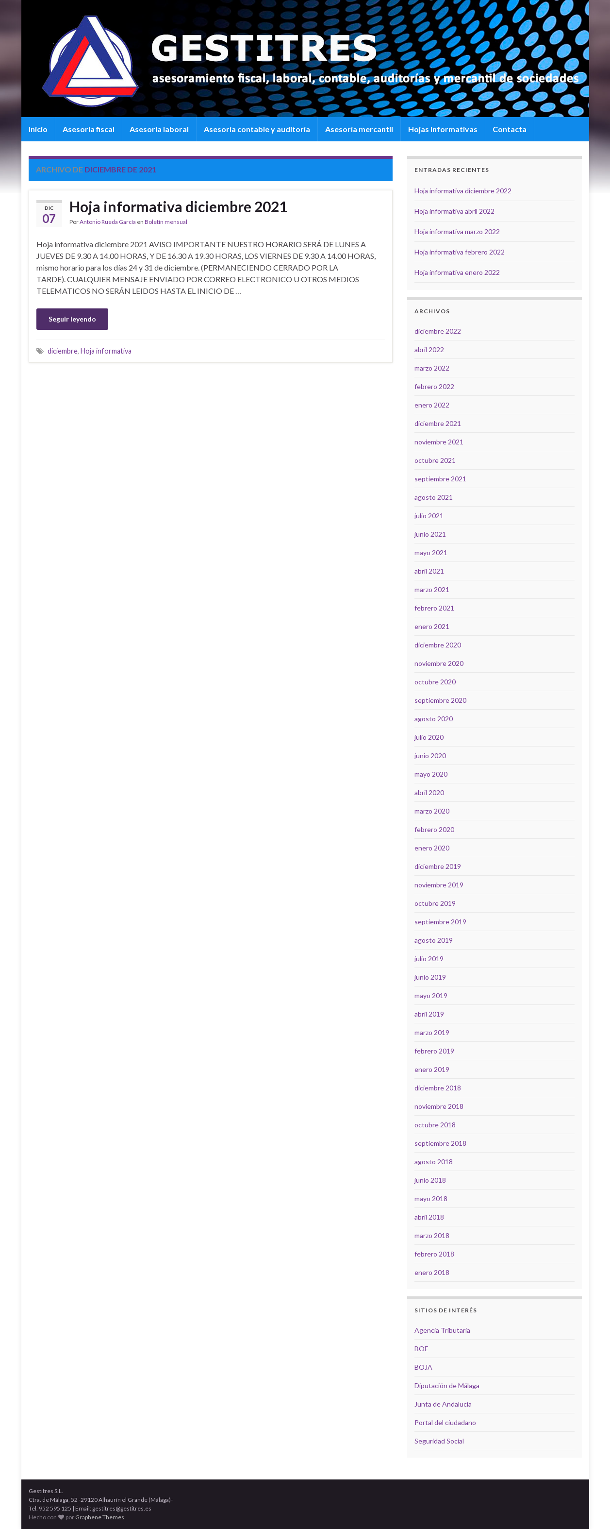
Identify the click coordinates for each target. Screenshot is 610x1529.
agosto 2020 (433, 718)
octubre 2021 (435, 460)
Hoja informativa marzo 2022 (457, 231)
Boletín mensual (166, 221)
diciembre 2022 (437, 331)
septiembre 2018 (440, 1143)
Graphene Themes (99, 1517)
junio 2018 (430, 1180)
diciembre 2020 (437, 645)
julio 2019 (429, 958)
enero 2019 (431, 1069)
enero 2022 (431, 405)
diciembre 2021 (437, 423)
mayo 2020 (430, 774)
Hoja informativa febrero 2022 (459, 252)
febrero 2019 (434, 1051)
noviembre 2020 (438, 663)
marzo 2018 (431, 1235)
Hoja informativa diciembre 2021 (178, 206)
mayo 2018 (430, 1198)
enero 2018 (431, 1272)
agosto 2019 (433, 940)
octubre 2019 (435, 903)
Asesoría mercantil (359, 129)
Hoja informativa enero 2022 (457, 272)
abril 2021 (429, 571)
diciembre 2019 (437, 866)
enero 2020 (431, 848)
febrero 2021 (434, 608)
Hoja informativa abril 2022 (454, 211)
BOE (421, 1348)
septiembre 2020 (440, 700)
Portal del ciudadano (445, 1422)
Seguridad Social (439, 1441)
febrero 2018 (434, 1254)
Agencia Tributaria (442, 1330)
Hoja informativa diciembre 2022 (462, 191)
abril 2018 (429, 1217)
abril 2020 (429, 792)
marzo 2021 (431, 589)
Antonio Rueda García (108, 221)
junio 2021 (430, 534)
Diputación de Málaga (446, 1385)
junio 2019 (430, 977)
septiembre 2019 (440, 921)
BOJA (423, 1367)
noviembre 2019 (438, 885)
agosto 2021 (433, 497)
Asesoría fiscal (89, 129)
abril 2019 (429, 1014)
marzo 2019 (431, 1032)
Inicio (38, 129)
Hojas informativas (443, 129)
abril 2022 (429, 349)
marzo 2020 (431, 811)
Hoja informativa (106, 351)
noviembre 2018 (438, 1106)
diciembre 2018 (437, 1088)
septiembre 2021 (440, 479)
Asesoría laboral (159, 129)
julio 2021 (429, 515)
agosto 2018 (433, 1161)
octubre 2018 (435, 1125)
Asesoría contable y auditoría (257, 129)
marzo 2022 (431, 368)
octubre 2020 (435, 682)
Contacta (510, 129)
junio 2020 (430, 755)
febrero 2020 (434, 829)
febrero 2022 (434, 386)
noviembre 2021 (438, 442)
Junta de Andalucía (443, 1404)
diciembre (63, 351)
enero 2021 (431, 626)
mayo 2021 (430, 552)
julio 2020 (429, 737)
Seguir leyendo (72, 319)
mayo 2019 (430, 995)
